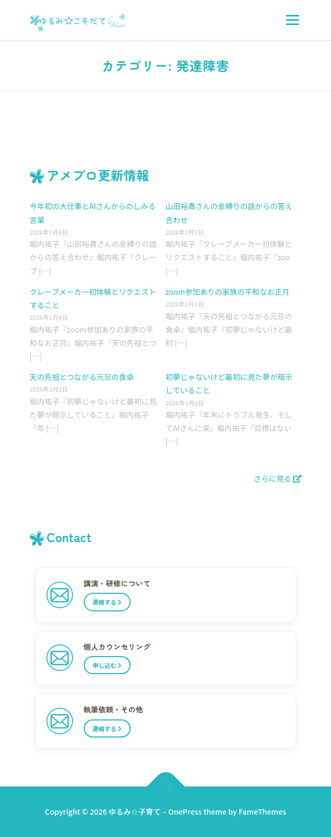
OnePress (184, 811)
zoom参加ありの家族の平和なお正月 (227, 291)
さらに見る (277, 478)
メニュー (292, 19)
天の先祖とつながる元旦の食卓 (82, 376)
